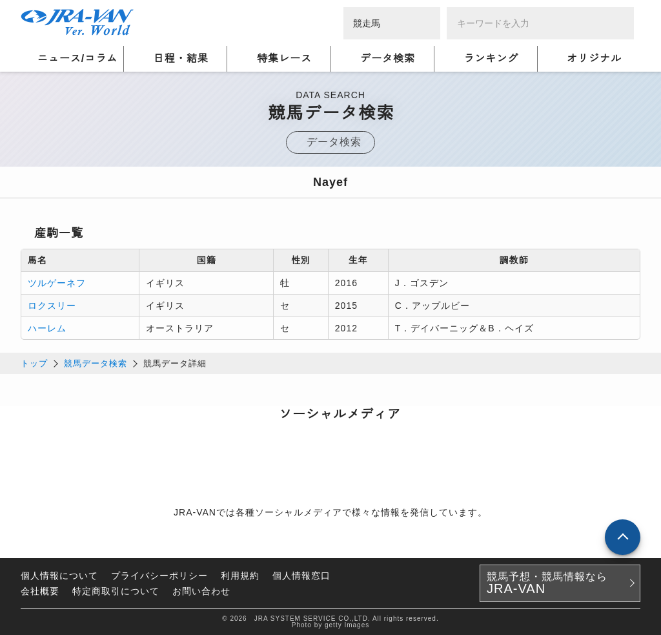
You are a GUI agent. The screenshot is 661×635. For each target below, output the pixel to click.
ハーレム (47, 328)
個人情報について (59, 575)
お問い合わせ (201, 591)
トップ (34, 363)
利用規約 (240, 575)
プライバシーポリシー (159, 575)
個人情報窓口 (301, 575)
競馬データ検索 (95, 363)
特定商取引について (115, 591)
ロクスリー (52, 305)
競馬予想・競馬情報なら (547, 583)
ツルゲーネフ (57, 282)
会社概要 (40, 591)
